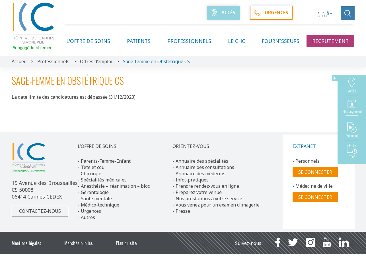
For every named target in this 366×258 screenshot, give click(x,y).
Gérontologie (95, 192)
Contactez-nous (40, 211)
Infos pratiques (192, 180)
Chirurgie (91, 173)
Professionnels (192, 41)
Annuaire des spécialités (202, 161)
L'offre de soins (91, 41)
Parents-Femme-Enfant (106, 161)
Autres (88, 217)
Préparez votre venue (199, 192)
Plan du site (126, 243)
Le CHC (240, 41)
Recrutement (330, 41)
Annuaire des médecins (200, 173)
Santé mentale (96, 198)
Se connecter (315, 172)
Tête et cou (92, 167)
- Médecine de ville (313, 186)
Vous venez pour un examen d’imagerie (218, 205)
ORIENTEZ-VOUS (190, 146)
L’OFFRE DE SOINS (97, 146)
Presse (183, 211)
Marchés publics (78, 243)
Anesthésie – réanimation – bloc (115, 186)
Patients (142, 41)
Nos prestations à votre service (209, 198)
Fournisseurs (280, 41)
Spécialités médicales (104, 180)
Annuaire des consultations (205, 167)
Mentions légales (26, 243)
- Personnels (306, 161)
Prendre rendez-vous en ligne (207, 186)
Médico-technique (100, 205)
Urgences (91, 211)
